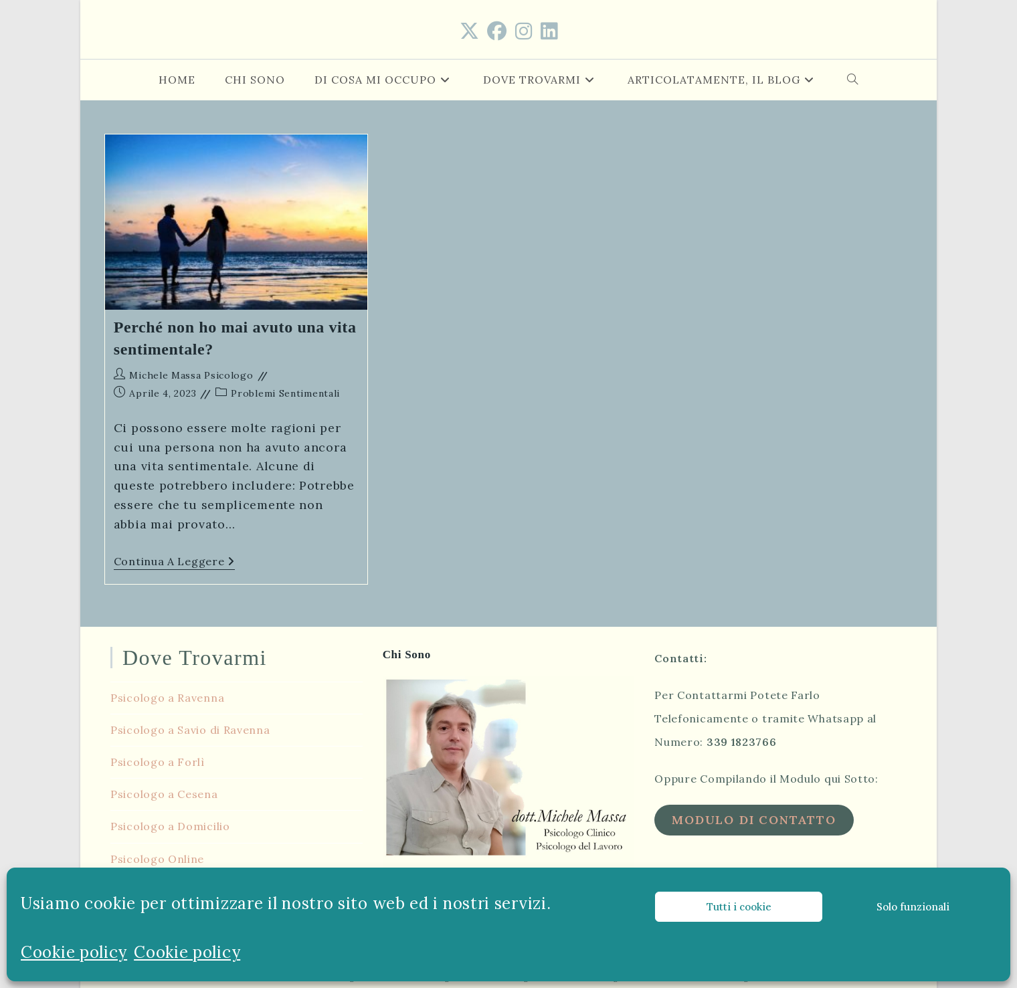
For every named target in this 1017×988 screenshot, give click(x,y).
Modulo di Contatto (754, 817)
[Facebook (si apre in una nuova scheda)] (497, 31)
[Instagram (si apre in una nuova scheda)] (524, 31)
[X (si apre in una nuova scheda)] (470, 31)
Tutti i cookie (739, 906)
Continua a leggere (174, 562)
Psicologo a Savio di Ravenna (190, 727)
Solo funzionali (912, 906)
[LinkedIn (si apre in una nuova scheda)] (549, 31)
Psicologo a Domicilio (170, 824)
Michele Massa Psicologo (191, 375)
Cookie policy (74, 952)
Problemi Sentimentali (285, 393)
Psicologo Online (157, 857)
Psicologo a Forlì (157, 760)
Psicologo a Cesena (164, 792)
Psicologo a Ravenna (167, 695)
